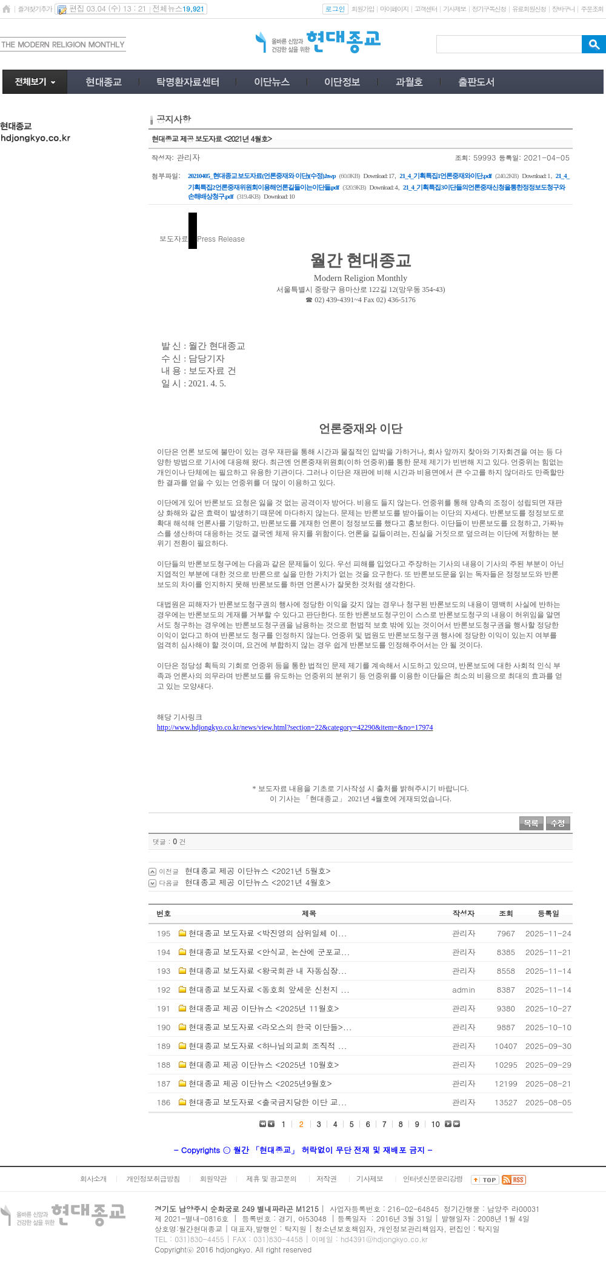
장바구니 (563, 8)
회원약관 (212, 1178)
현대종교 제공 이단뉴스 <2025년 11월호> (263, 1008)
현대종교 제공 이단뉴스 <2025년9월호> (259, 1083)
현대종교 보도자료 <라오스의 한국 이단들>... (269, 1027)
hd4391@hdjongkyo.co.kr (384, 1239)
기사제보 (454, 8)
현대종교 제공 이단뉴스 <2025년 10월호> (263, 1064)
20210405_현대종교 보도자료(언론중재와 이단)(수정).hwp (262, 175)
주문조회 (592, 8)
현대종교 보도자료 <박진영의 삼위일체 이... (267, 933)
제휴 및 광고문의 (271, 1178)
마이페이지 (394, 8)
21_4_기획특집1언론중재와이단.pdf (445, 175)
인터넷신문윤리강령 (433, 1178)
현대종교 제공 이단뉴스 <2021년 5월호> (258, 870)
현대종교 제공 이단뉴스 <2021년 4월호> (258, 882)
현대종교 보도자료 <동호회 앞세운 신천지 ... (268, 989)
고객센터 (426, 8)
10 (435, 1124)
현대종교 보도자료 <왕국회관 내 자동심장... (267, 970)
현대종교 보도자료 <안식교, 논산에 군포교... (269, 952)
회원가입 (362, 8)
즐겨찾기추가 (35, 8)
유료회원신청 (529, 8)
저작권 (326, 1178)
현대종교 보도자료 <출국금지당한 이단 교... (267, 1102)
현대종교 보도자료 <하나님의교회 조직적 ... (267, 1045)
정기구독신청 (489, 8)
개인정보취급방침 (153, 1178)
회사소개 (93, 1178)
